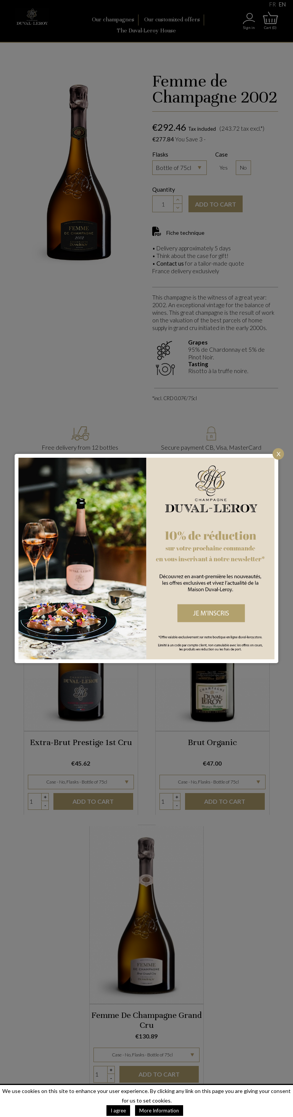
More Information (159, 1110)
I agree (118, 1110)
